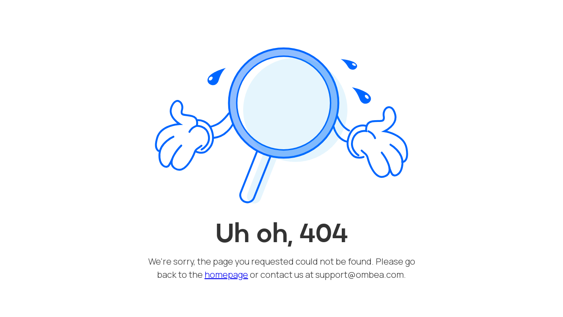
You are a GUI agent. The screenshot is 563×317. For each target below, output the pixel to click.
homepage (226, 274)
